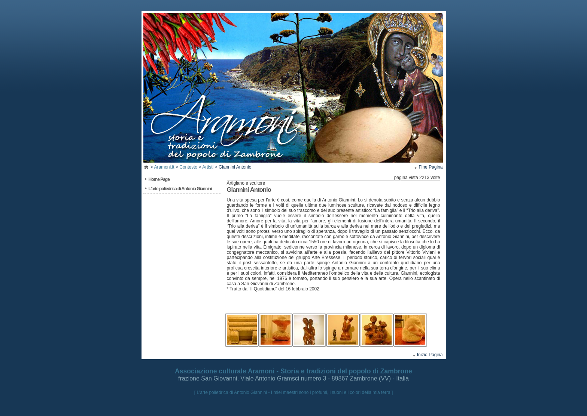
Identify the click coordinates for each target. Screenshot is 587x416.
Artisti (207, 167)
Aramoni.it (164, 167)
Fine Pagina (430, 167)
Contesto (188, 167)
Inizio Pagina (430, 354)
